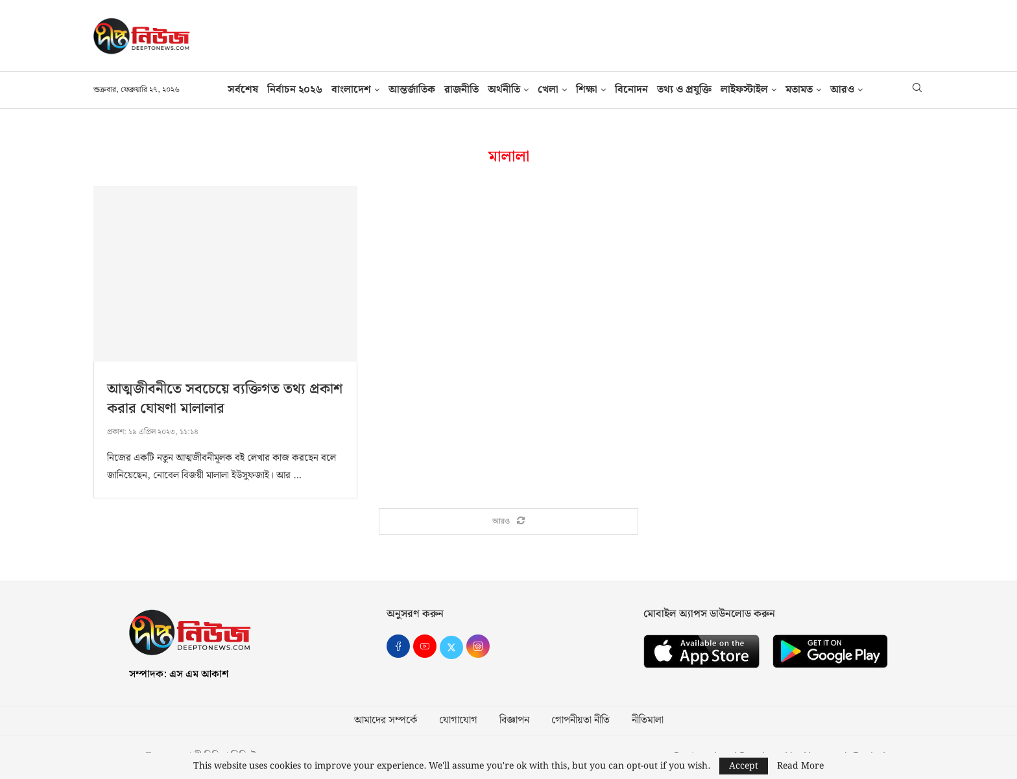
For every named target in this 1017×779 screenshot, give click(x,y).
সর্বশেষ (243, 90)
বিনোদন (631, 90)
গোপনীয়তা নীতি (580, 721)
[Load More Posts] (508, 521)
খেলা (548, 90)
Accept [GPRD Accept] (743, 766)
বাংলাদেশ (351, 90)
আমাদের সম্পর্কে (385, 721)
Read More (800, 766)
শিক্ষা (586, 90)
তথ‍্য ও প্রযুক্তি (684, 90)
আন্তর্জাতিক (412, 90)
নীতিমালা (648, 721)
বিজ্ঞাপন (514, 721)
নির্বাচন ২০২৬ (294, 90)
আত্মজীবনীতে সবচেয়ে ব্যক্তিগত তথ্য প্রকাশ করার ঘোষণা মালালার (224, 399)
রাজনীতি (461, 90)
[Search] (917, 90)
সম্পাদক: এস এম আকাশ (178, 675)
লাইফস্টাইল (744, 90)
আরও (842, 90)
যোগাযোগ (458, 721)
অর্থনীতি (504, 90)
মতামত (799, 90)
